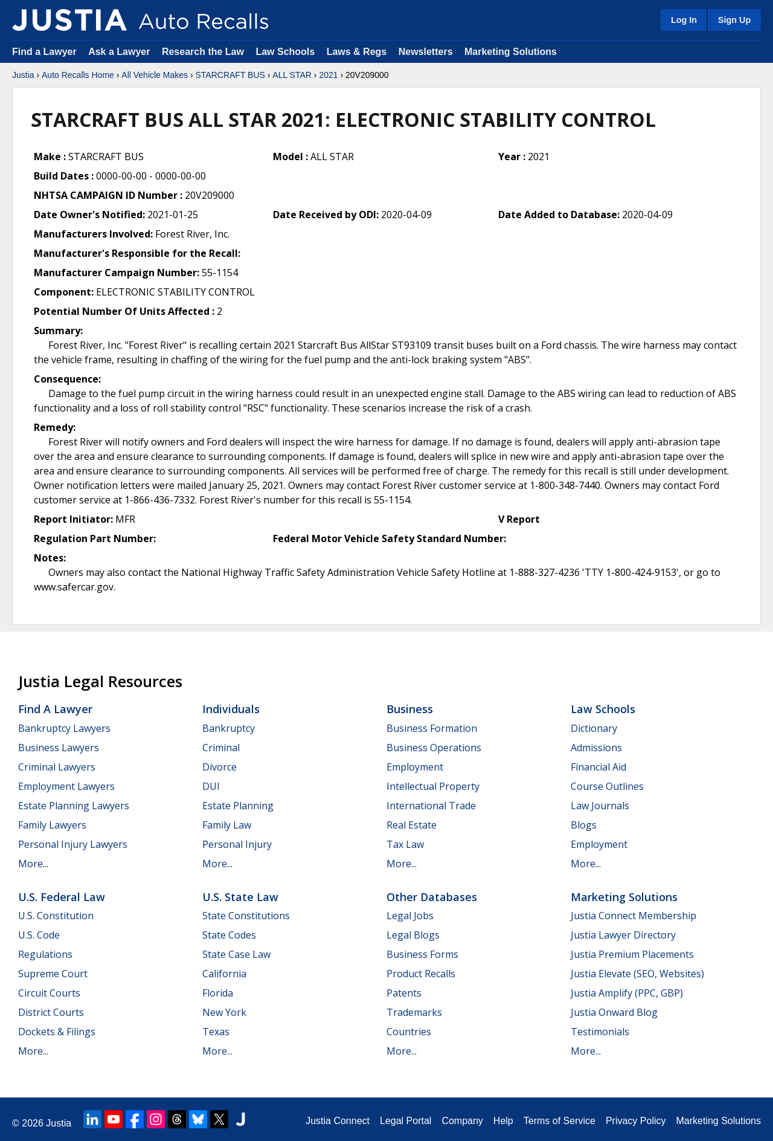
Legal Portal (405, 1121)
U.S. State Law (240, 897)
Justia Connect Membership (633, 915)
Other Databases (431, 897)
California (224, 973)
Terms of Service (559, 1121)
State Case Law (236, 954)
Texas (215, 1031)
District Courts (51, 1012)
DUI (211, 786)
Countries (408, 1031)
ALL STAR (292, 75)
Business (409, 709)
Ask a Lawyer (120, 52)
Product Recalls (420, 973)
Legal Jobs (410, 915)
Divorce (219, 767)
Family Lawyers (52, 825)
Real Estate (411, 825)
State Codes (229, 935)
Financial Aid (598, 767)
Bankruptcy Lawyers (64, 728)
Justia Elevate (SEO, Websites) (637, 973)
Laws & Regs (357, 52)
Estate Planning (238, 805)
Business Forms (422, 954)
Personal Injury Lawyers (72, 844)
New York (224, 1012)
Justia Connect (338, 1121)
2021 (328, 75)
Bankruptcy (228, 728)
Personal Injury (237, 844)
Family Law (226, 825)
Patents (404, 993)
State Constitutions (246, 915)
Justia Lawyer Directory (623, 935)
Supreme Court (53, 973)
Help (503, 1121)
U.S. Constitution (56, 915)
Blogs (584, 825)
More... (33, 863)
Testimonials (600, 1031)
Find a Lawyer (44, 52)
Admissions (596, 747)
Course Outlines (607, 786)
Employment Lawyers (66, 786)
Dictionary (594, 728)
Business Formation (431, 728)
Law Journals (600, 805)
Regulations (45, 954)
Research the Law (203, 52)
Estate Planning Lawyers (73, 805)
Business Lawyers (58, 747)
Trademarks (414, 1012)
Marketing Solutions (510, 52)
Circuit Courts (49, 993)
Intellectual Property (433, 786)
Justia (23, 75)
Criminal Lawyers (56, 767)
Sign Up (734, 20)
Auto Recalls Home (78, 75)
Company (462, 1121)
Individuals (231, 709)
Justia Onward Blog (614, 1012)
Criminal (221, 747)
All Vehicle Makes (154, 75)
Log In (684, 20)
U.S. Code (39, 935)
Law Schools (285, 52)
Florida (217, 993)
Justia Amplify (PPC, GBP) (627, 993)
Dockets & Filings (56, 1031)
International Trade (431, 805)
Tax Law (405, 844)
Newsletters (426, 52)
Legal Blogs (413, 935)
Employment (414, 767)
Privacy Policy (636, 1121)
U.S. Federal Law (61, 897)
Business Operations (433, 747)
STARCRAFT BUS (230, 75)
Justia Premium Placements (632, 954)
